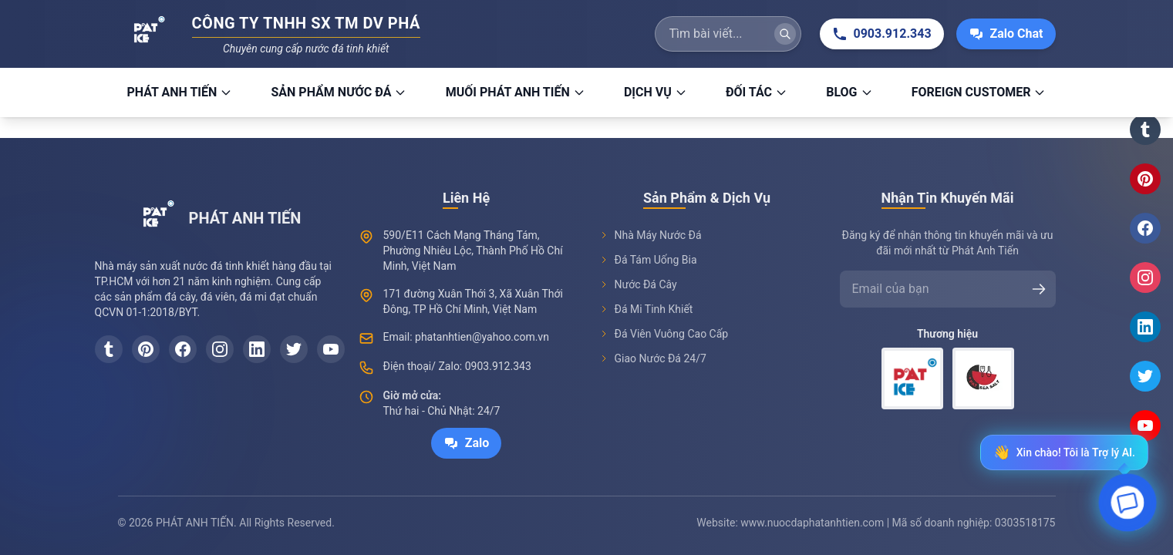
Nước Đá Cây (638, 284)
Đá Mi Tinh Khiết (646, 309)
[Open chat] (1128, 506)
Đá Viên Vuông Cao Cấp (664, 334)
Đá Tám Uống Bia (648, 260)
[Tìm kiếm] (785, 34)
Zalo (466, 443)
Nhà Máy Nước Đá (650, 235)
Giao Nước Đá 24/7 (652, 358)
